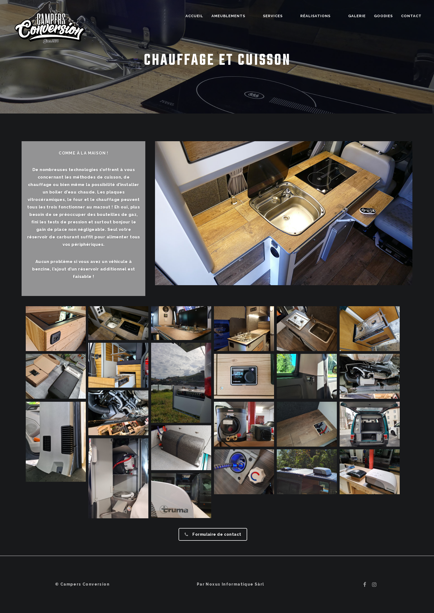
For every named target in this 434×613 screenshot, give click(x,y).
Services (291, 16)
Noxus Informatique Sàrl (235, 584)
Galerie (357, 16)
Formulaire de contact (213, 534)
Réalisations (325, 16)
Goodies (383, 16)
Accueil (222, 16)
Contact (411, 16)
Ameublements (256, 16)
